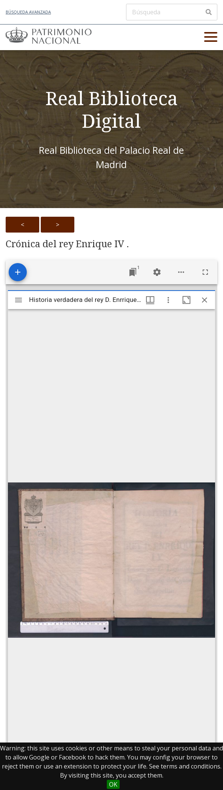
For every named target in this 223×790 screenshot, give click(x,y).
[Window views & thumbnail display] (150, 300)
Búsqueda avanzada (28, 12)
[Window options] (168, 300)
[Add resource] (18, 272)
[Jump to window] (133, 272)
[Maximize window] (186, 300)
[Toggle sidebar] (18, 300)
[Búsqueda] (171, 12)
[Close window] (204, 300)
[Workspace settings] (157, 272)
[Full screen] (205, 272)
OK (113, 784)
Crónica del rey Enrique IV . (67, 244)
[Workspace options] (181, 272)
